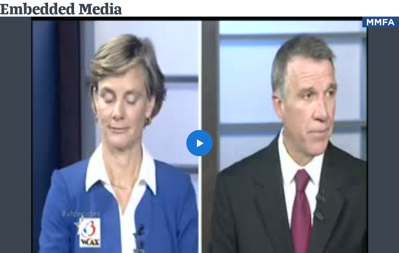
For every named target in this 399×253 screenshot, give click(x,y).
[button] (199, 143)
